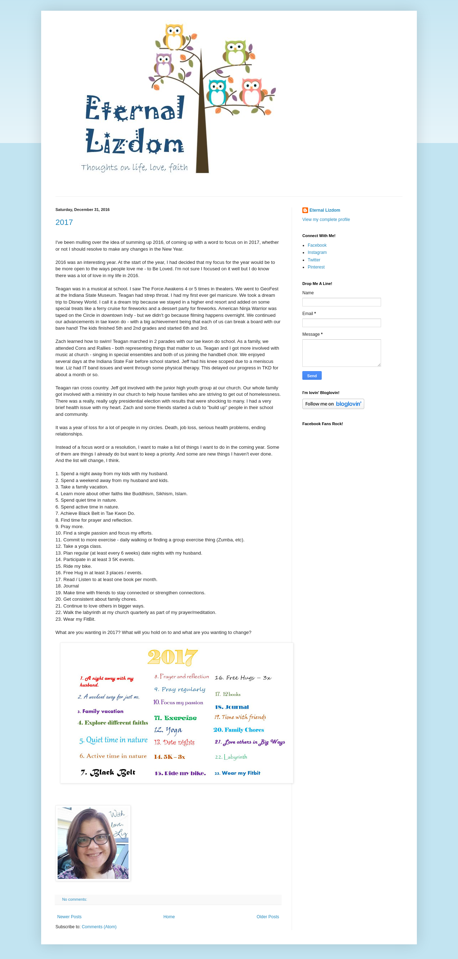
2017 (64, 222)
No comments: (75, 899)
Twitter (314, 259)
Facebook (317, 245)
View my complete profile (326, 219)
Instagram (317, 252)
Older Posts (268, 916)
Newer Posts (69, 916)
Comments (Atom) (99, 926)
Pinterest (316, 267)
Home (169, 916)
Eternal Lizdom (325, 210)
